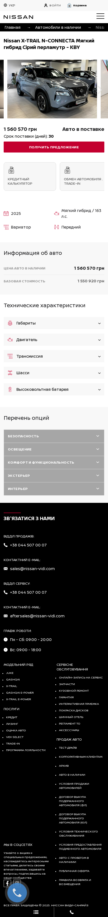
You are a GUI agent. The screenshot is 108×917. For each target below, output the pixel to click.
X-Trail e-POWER (18, 699)
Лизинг (12, 724)
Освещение (20, 449)
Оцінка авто (16, 730)
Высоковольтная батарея (54, 389)
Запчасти (67, 684)
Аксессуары (69, 730)
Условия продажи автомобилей (74, 786)
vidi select (15, 737)
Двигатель (54, 339)
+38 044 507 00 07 (28, 545)
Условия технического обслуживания (78, 833)
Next (100, 90)
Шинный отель (71, 717)
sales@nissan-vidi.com (32, 568)
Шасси (54, 372)
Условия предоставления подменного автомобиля (80, 846)
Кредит (11, 717)
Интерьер (18, 488)
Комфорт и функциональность (41, 462)
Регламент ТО (69, 723)
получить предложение (54, 147)
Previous (8, 90)
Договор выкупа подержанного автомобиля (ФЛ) (73, 801)
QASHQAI (13, 679)
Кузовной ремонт (74, 690)
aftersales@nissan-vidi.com (37, 616)
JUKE (9, 673)
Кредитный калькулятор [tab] (30, 176)
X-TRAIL (11, 686)
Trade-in (13, 743)
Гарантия (66, 697)
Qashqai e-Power (20, 692)
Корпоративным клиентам (80, 757)
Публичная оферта (74, 871)
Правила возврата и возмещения (75, 882)
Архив (64, 766)
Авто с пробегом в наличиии (74, 860)
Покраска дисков (73, 710)
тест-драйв (68, 747)
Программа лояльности (26, 750)
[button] (85, 5)
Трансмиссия (54, 356)
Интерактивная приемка (79, 704)
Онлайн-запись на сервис (81, 677)
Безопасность (23, 436)
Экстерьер (19, 475)
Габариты (54, 323)
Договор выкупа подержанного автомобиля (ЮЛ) (73, 818)
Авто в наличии (72, 775)
